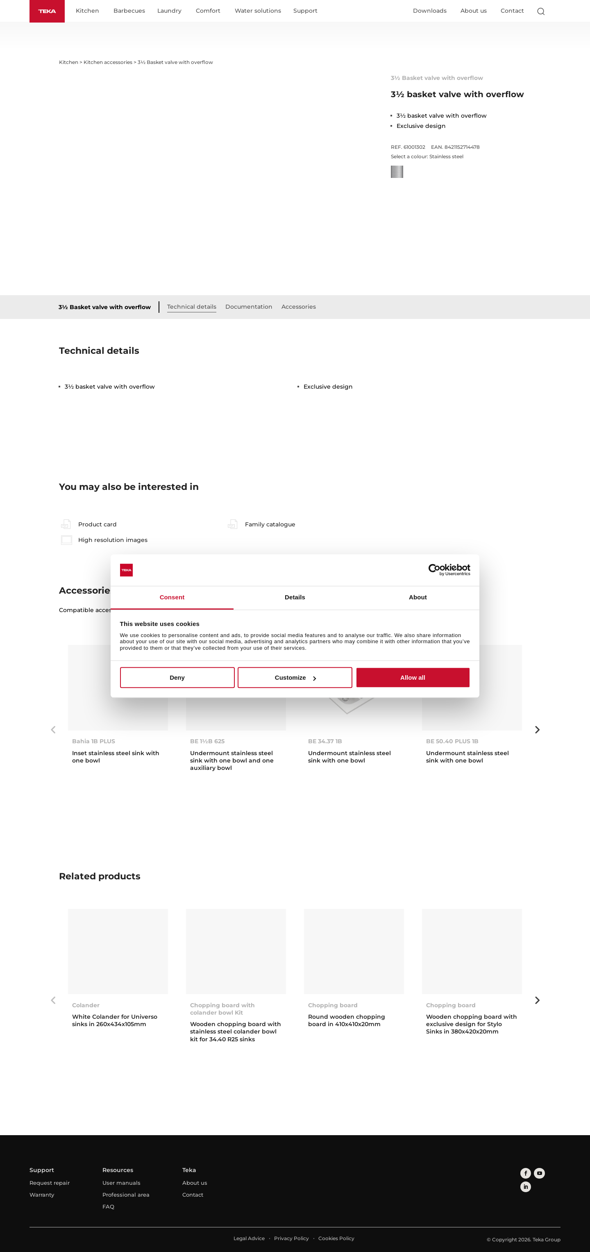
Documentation (251, 307)
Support (308, 11)
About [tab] (418, 597)
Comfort (211, 11)
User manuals (121, 1183)
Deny (177, 677)
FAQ (108, 1207)
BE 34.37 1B (325, 742)
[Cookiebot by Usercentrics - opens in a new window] (434, 570)
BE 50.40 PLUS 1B (452, 742)
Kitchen (90, 11)
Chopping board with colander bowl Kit (222, 1009)
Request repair (50, 1183)
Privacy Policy (291, 1239)
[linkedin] (549, 1173)
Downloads (430, 11)
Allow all (412, 677)
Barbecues (132, 11)
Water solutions (261, 11)
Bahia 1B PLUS (93, 742)
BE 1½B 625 (207, 742)
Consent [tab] (172, 597)
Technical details (194, 307)
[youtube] (537, 1173)
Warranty (42, 1195)
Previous (53, 730)
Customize (295, 677)
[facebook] (525, 1173)
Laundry (172, 11)
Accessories (301, 307)
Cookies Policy (336, 1239)
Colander (86, 1005)
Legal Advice (249, 1239)
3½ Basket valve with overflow (107, 307)
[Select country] (556, 11)
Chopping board (333, 1005)
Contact (512, 11)
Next (537, 730)
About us (474, 11)
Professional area (126, 1195)
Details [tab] (295, 597)
